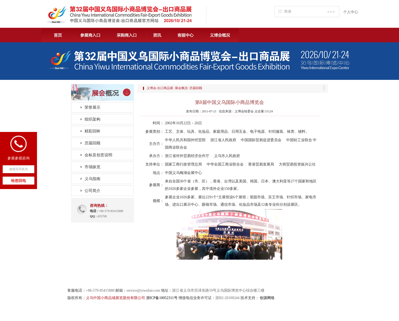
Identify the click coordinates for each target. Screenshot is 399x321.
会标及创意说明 (98, 155)
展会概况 (181, 88)
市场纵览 (92, 167)
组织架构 (92, 119)
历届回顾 (92, 143)
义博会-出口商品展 (160, 88)
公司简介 (92, 191)
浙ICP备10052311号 (162, 298)
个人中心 (350, 12)
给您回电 (18, 181)
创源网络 (267, 298)
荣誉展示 (92, 107)
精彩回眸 (92, 131)
